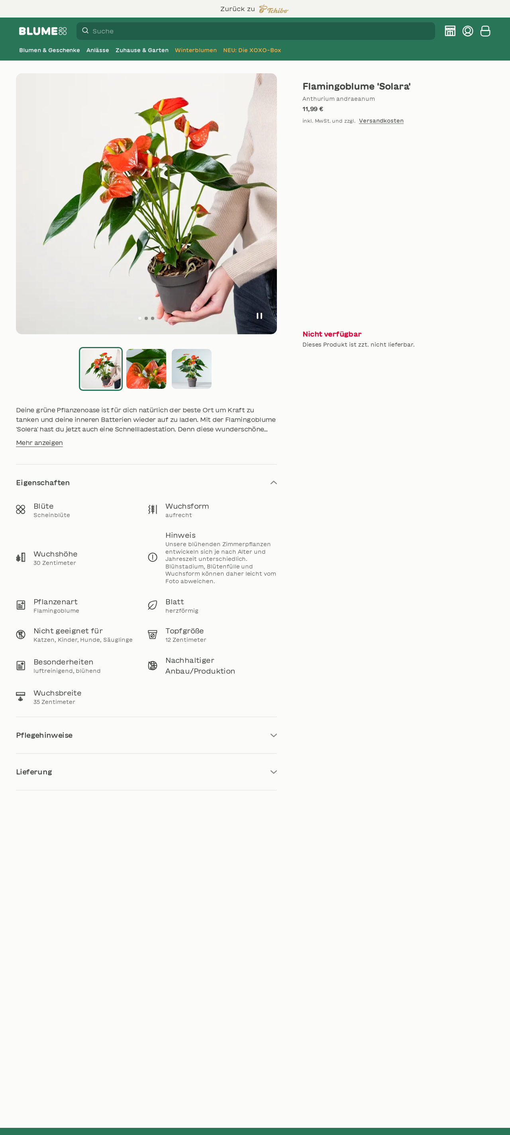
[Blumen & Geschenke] (49, 50)
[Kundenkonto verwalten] (468, 31)
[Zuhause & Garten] (141, 50)
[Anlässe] (97, 50)
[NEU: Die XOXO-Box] (252, 50)
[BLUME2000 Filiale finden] (450, 31)
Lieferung (146, 771)
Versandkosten (381, 120)
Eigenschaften (146, 482)
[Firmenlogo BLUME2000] (43, 31)
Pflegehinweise (146, 735)
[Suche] (82, 31)
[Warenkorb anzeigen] (485, 31)
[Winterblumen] (196, 50)
